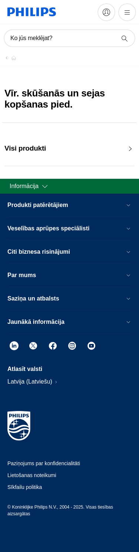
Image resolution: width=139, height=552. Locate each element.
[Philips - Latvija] (9, 57)
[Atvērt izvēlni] (127, 12)
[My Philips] (106, 12)
